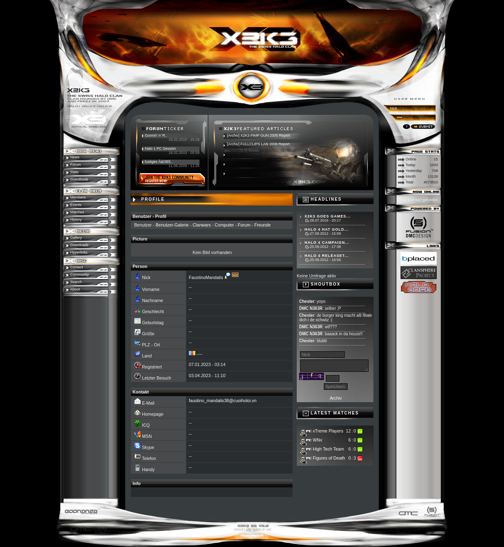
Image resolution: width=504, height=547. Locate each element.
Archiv (336, 398)
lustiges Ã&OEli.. (158, 162)
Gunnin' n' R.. (156, 135)
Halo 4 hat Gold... (326, 229)
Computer (224, 224)
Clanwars (201, 224)
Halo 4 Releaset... (327, 256)
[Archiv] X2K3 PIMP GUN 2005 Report (258, 135)
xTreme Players (328, 430)
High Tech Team (328, 448)
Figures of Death (329, 457)
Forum (244, 224)
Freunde (262, 224)
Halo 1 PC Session (160, 148)
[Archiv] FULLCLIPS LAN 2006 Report (258, 144)
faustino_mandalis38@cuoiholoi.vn (223, 400)
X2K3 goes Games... (328, 216)
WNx (317, 439)
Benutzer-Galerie (172, 224)
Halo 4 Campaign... (327, 242)
